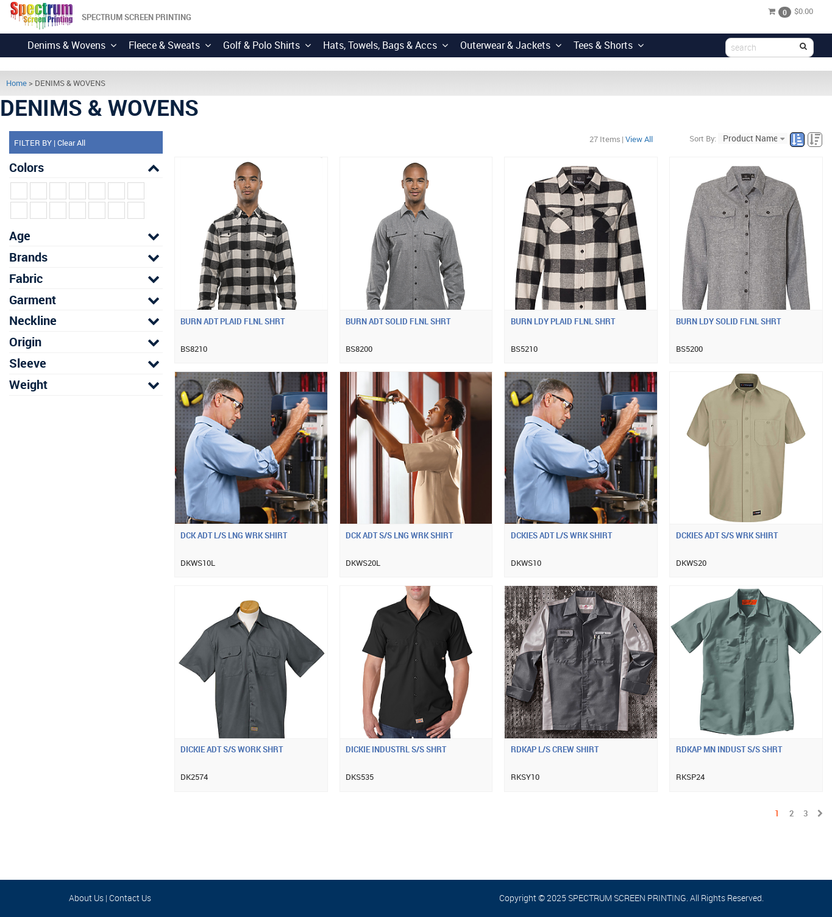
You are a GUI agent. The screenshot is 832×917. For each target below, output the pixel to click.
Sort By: (702, 138)
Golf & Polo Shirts (267, 45)
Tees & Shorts (609, 45)
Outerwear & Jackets (510, 45)
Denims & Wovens (71, 45)
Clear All (71, 142)
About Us (86, 898)
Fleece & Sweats (170, 45)
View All (639, 139)
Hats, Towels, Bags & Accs (385, 45)
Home (16, 82)
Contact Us (130, 898)
